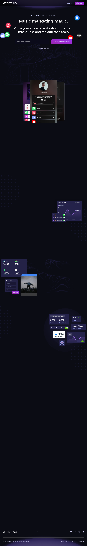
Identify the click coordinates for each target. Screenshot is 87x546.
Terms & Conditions (78, 541)
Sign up (79, 3)
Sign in (70, 3)
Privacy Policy (64, 541)
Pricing (40, 532)
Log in (47, 532)
